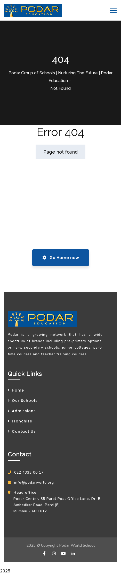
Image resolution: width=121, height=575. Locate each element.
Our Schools (25, 400)
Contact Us (24, 431)
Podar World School (77, 545)
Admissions (24, 410)
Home (18, 390)
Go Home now (60, 257)
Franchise (22, 421)
